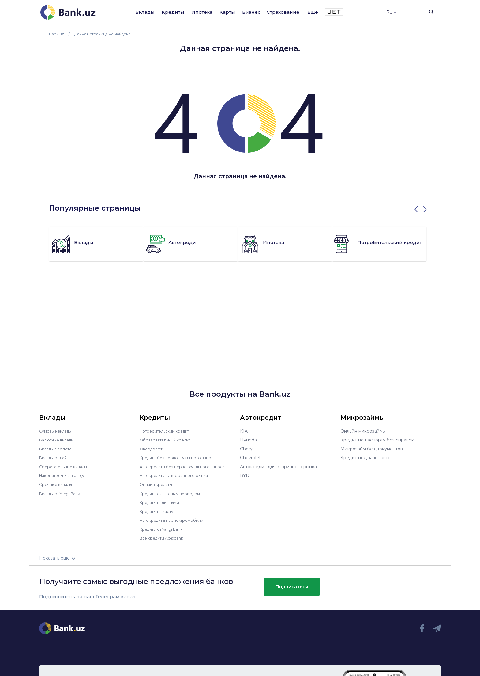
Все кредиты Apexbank (165, 537)
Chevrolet (250, 457)
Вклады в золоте (57, 449)
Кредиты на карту (159, 511)
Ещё (312, 12)
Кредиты (173, 12)
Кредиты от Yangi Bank (165, 529)
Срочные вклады (57, 484)
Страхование (283, 12)
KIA (244, 431)
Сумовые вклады (57, 431)
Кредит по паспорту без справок (377, 440)
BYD (244, 475)
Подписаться (292, 587)
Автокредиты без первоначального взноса (187, 466)
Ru (391, 12)
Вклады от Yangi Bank (63, 493)
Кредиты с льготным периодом (174, 493)
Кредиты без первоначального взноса (182, 457)
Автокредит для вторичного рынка (178, 475)
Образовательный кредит (168, 440)
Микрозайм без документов (371, 449)
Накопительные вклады (65, 475)
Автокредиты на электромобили (175, 520)
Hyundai (249, 440)
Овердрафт (152, 449)
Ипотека (201, 12)
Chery (246, 449)
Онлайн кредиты (158, 484)
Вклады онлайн (56, 457)
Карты (227, 12)
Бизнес (251, 12)
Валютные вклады (59, 440)
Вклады (145, 12)
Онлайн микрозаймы (363, 431)
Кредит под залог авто (365, 457)
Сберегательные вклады (66, 466)
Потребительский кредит (168, 431)
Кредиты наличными (162, 502)
